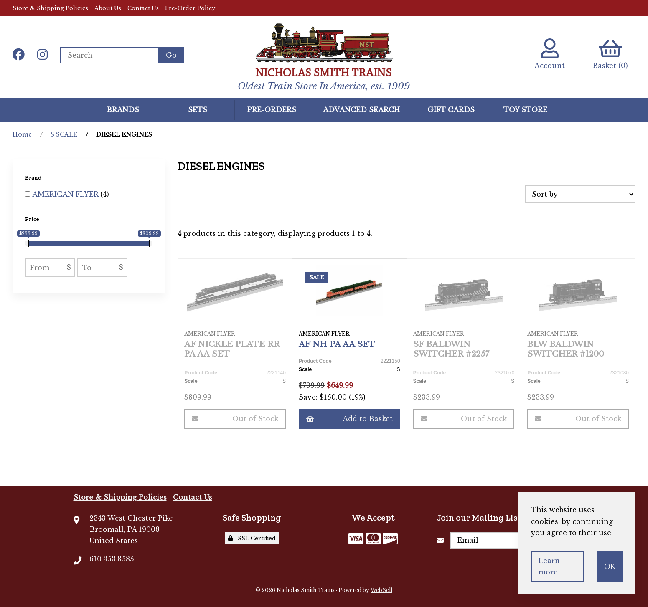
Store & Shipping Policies (50, 8)
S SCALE (64, 134)
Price (33, 218)
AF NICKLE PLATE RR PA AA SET (232, 349)
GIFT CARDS (451, 110)
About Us (107, 8)
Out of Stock (235, 419)
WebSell (381, 590)
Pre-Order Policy (190, 8)
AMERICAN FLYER (66, 194)
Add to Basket (349, 419)
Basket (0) (610, 54)
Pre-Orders (271, 110)
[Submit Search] (171, 55)
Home (22, 134)
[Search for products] (109, 55)
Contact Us (143, 8)
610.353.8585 (111, 559)
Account (549, 54)
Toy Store (525, 110)
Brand (34, 177)
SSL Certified (252, 538)
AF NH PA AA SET (337, 344)
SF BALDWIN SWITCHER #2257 (451, 349)
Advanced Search (361, 110)
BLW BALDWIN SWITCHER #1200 (565, 349)
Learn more (549, 566)
